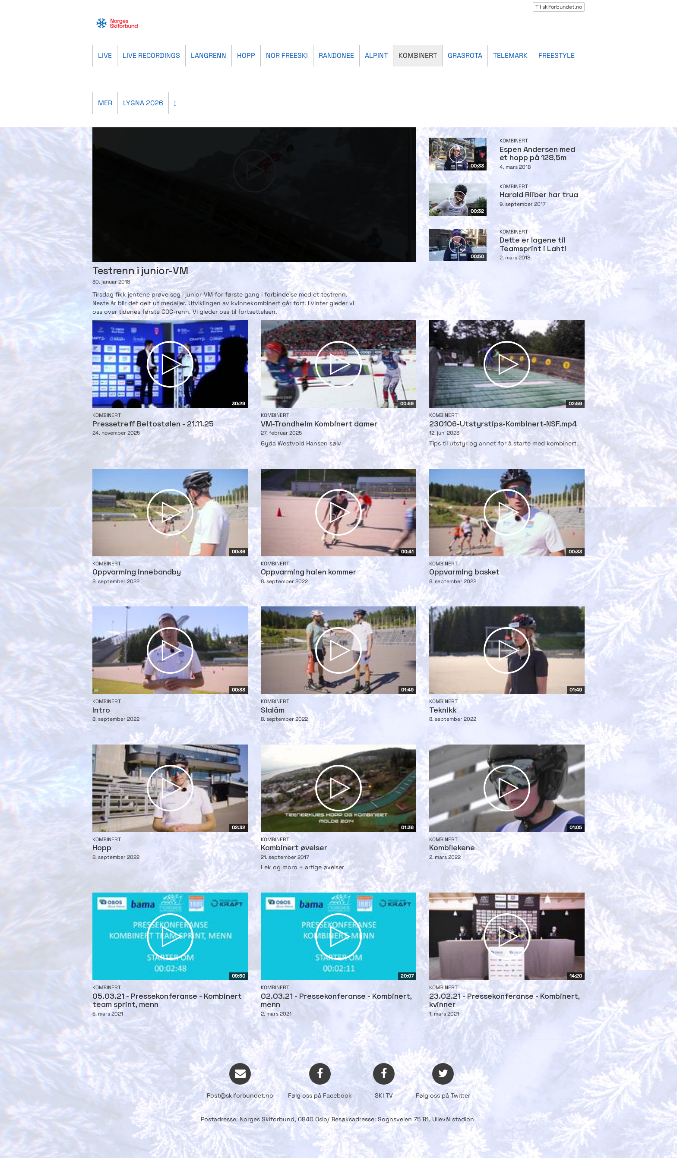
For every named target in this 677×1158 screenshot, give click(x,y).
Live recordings (151, 55)
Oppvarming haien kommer (308, 572)
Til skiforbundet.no (558, 6)
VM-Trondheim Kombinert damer (319, 424)
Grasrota (465, 55)
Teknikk (442, 710)
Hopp (246, 55)
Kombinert (418, 55)
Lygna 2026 (143, 102)
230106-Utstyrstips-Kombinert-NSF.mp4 (503, 424)
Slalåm (273, 710)
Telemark (510, 55)
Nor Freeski (287, 55)
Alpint (376, 55)
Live (105, 55)
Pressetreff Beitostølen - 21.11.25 (153, 424)
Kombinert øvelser (294, 848)
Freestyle (556, 55)
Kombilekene (452, 848)
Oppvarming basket (464, 572)
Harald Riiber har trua (539, 195)
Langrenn (208, 55)
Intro (101, 710)
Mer (105, 102)
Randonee (336, 55)
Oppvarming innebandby (136, 572)
